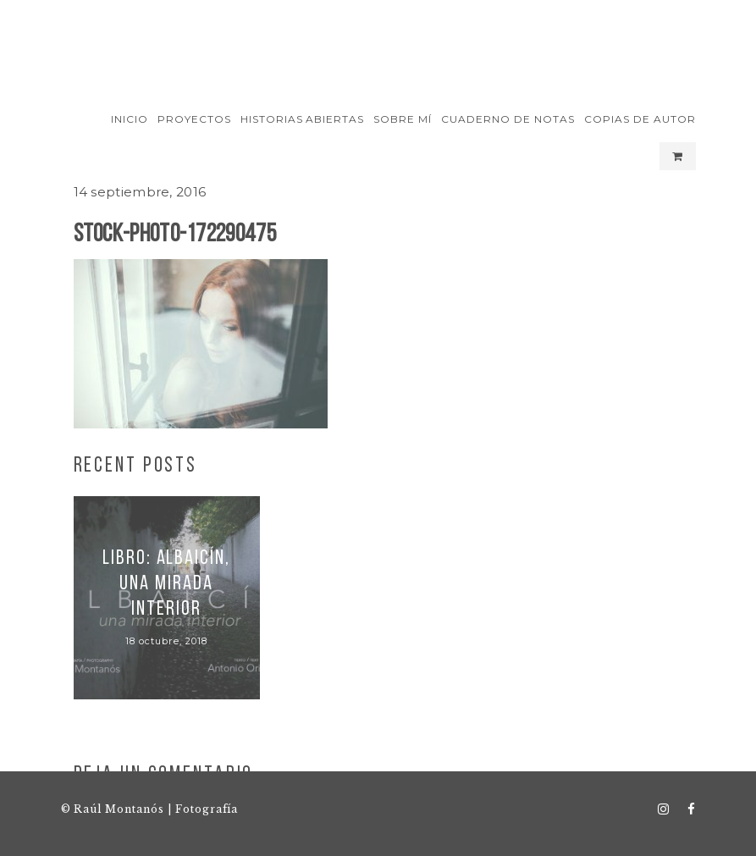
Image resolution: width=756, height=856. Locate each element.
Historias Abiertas (302, 119)
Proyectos (194, 119)
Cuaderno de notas (507, 119)
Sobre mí (402, 119)
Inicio (129, 119)
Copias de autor (639, 119)
